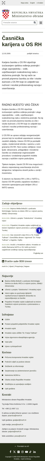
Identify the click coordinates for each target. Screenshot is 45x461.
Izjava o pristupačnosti (13, 346)
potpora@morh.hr (14, 431)
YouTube (26, 451)
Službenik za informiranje (14, 366)
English (32, 3)
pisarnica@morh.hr (15, 416)
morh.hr (5, 266)
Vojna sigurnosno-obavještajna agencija (20, 337)
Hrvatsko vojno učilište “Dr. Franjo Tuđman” (21, 333)
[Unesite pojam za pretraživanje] (19, 22)
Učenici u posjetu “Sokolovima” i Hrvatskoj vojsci (23, 290)
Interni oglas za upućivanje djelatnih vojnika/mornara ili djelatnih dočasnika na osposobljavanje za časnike (20, 295)
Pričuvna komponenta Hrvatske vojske (19, 357)
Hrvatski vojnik (10, 328)
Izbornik (41, 22)
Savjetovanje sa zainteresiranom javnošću (20, 371)
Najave (27, 266)
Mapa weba (24, 3)
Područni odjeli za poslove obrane (17, 362)
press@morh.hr (17, 424)
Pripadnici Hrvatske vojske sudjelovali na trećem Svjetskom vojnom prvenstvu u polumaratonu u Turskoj (22, 227)
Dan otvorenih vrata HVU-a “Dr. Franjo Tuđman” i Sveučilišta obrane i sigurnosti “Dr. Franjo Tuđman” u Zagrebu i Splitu (21, 237)
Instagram (22, 451)
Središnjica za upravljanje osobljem (18, 384)
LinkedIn (34, 451)
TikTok (30, 451)
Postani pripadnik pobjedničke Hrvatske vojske (22, 324)
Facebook (10, 451)
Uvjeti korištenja (26, 459)
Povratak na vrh (23, 446)
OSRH (7, 320)
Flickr (18, 451)
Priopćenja (19, 266)
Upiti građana (10, 389)
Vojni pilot (8, 342)
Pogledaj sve (38, 253)
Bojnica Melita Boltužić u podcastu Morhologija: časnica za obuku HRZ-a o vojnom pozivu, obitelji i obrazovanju (22, 211)
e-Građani (40, 3)
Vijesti (11, 266)
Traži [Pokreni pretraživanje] (34, 22)
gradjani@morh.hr (19, 420)
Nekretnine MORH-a (12, 375)
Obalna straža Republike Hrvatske (17, 380)
